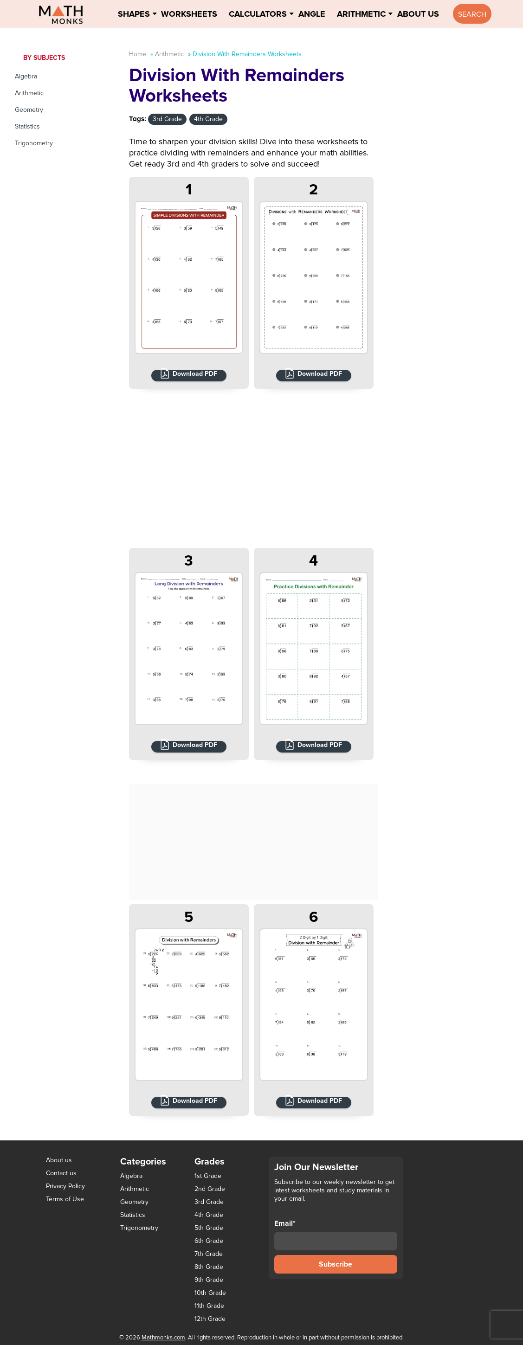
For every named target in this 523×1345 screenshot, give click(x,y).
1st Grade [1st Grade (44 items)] (207, 1176)
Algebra (26, 76)
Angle (311, 14)
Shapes (134, 14)
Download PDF (195, 374)
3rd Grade (167, 119)
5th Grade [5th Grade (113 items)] (208, 1228)
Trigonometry (34, 143)
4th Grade (208, 119)
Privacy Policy (65, 1186)
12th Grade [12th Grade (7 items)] (210, 1319)
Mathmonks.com (163, 1337)
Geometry (29, 110)
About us (59, 1160)
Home (137, 54)
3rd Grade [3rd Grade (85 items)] (209, 1202)
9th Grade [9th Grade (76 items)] (208, 1280)
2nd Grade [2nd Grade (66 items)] (209, 1189)
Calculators (258, 14)
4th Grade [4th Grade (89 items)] (208, 1215)
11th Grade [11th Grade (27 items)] (209, 1306)
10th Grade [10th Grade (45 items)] (210, 1293)
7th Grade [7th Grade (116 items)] (208, 1254)
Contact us (61, 1173)
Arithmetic (361, 14)
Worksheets (189, 14)
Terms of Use (65, 1199)
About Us (418, 14)
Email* (336, 1234)
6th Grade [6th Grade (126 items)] (208, 1241)
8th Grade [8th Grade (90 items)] (208, 1267)
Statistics (27, 126)
